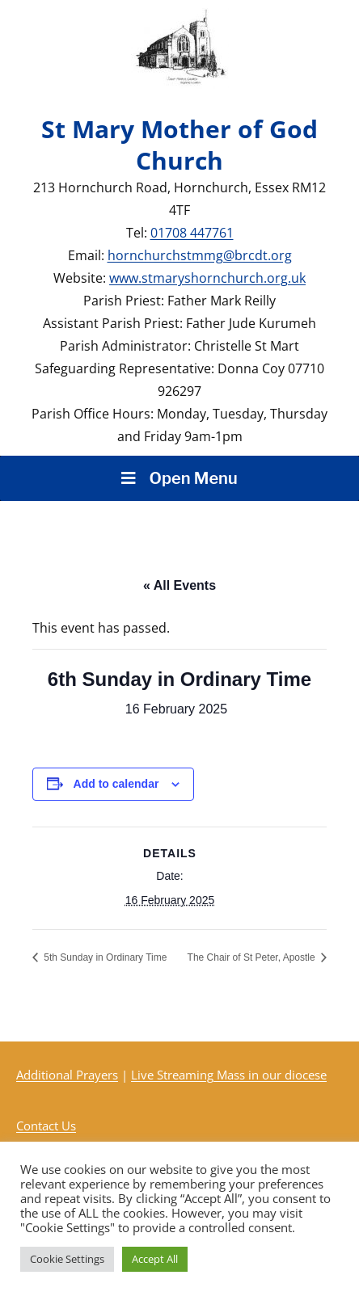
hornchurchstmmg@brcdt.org (200, 255)
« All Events (179, 585)
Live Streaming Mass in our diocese (229, 1075)
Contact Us (46, 1125)
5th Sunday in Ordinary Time (104, 957)
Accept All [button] (155, 1259)
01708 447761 (192, 233)
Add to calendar (116, 783)
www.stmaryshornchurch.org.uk (207, 278)
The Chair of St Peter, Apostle (253, 957)
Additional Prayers (67, 1075)
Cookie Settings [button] (67, 1259)
